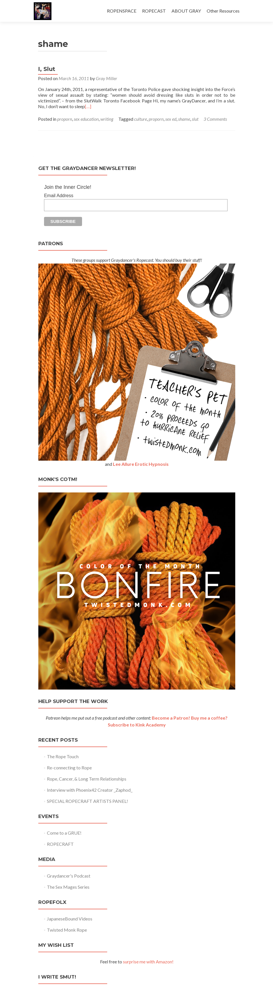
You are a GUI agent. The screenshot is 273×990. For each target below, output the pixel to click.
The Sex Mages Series (68, 887)
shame (184, 119)
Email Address (58, 195)
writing (106, 119)
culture (140, 119)
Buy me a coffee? (209, 717)
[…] (88, 106)
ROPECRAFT (60, 844)
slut (195, 119)
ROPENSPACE (121, 10)
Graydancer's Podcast (68, 875)
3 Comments (215, 119)
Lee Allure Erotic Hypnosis (141, 464)
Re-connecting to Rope (69, 767)
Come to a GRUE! (64, 832)
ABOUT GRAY (186, 10)
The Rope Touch (63, 756)
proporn (64, 119)
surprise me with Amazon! (148, 961)
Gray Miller (106, 78)
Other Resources (223, 10)
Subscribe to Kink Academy (137, 724)
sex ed (170, 119)
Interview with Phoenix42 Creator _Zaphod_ (89, 790)
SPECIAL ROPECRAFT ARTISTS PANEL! (87, 801)
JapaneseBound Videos (69, 918)
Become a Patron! (171, 717)
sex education (86, 119)
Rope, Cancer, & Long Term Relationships (86, 778)
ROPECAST (154, 10)
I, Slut (46, 69)
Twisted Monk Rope (67, 929)
